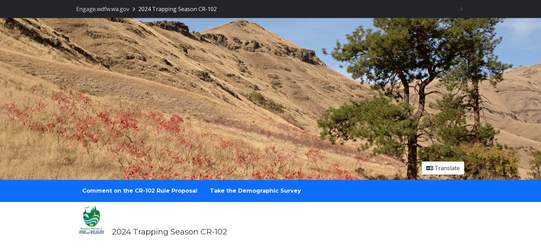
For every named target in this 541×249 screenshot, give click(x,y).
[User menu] (461, 9)
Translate (443, 168)
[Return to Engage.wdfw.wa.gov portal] (106, 9)
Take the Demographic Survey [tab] (255, 190)
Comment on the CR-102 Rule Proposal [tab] (139, 190)
